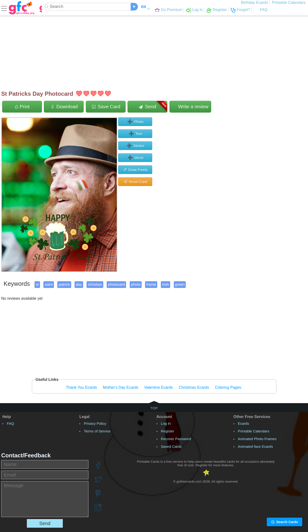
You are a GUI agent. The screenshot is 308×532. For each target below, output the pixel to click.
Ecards (243, 423)
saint (49, 284)
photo (135, 284)
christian (95, 284)
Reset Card (135, 181)
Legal (84, 416)
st (37, 284)
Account (164, 416)
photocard (116, 284)
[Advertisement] (145, 50)
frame (151, 284)
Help (6, 416)
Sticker (135, 145)
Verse (135, 157)
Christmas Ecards (194, 387)
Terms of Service (97, 431)
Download (64, 106)
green (180, 284)
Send (153, 107)
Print (22, 106)
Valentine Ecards (158, 387)
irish (165, 284)
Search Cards (284, 522)
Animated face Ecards (255, 446)
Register (205, 10)
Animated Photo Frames (257, 439)
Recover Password (176, 439)
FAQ (248, 10)
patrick (64, 284)
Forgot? (228, 10)
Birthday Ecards (255, 2)
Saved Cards (171, 446)
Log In (182, 10)
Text (135, 134)
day (79, 284)
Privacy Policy (95, 423)
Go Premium (156, 10)
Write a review (190, 106)
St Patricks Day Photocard (37, 93)
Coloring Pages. (228, 387)
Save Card (105, 106)
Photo (135, 122)
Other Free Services (251, 416)
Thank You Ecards (81, 387)
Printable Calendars (290, 2)
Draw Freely (135, 169)
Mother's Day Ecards (120, 387)
